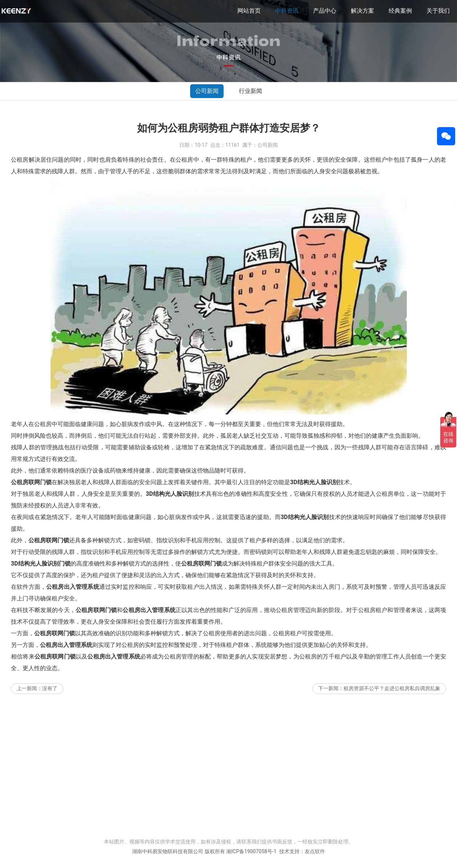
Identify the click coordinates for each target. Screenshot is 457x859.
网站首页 (249, 10)
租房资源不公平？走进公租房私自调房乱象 (392, 688)
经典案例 (400, 10)
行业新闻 (250, 91)
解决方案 (362, 10)
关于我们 (438, 10)
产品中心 (324, 10)
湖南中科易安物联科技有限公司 (167, 851)
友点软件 (315, 851)
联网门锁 (40, 482)
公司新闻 (207, 91)
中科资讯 (286, 10)
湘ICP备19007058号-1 (251, 851)
